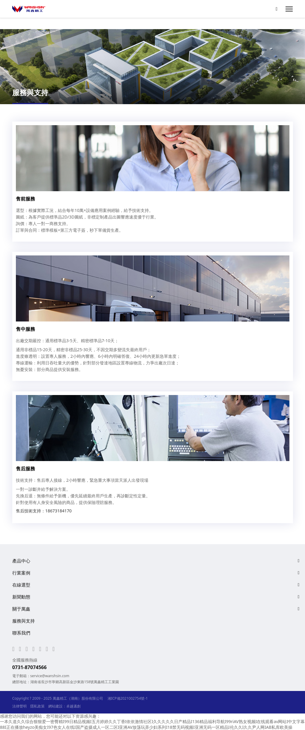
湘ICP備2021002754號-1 (128, 698)
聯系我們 (21, 633)
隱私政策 (37, 706)
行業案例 (21, 573)
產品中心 (21, 561)
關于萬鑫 (21, 609)
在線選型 (21, 585)
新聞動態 (21, 597)
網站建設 (55, 706)
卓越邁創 (73, 706)
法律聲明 (19, 706)
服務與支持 (23, 621)
